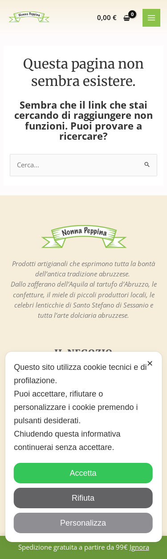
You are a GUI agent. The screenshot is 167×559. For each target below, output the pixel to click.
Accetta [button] (82, 473)
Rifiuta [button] (83, 498)
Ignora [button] (139, 547)
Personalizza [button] (83, 522)
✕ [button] (150, 363)
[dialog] (83, 447)
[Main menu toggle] (151, 18)
